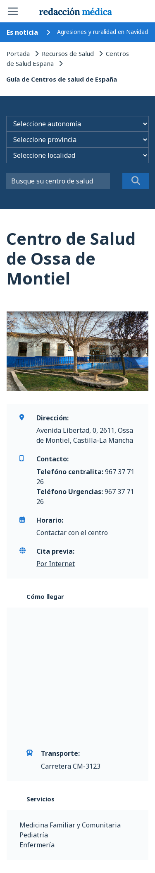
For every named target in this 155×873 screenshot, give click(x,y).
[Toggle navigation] (13, 11)
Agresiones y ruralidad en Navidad (102, 32)
